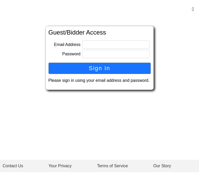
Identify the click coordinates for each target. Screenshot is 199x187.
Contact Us (13, 166)
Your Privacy (60, 166)
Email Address (67, 44)
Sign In (99, 68)
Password (71, 54)
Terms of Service (112, 166)
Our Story (162, 166)
